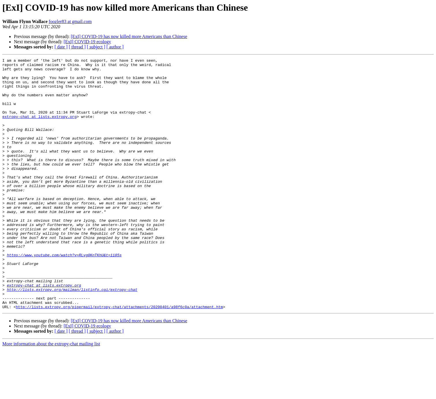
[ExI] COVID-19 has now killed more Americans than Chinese (129, 36)
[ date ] (61, 46)
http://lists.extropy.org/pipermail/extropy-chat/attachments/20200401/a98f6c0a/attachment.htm (119, 357)
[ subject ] (96, 46)
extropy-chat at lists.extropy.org (39, 128)
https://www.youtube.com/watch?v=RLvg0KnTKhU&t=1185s (64, 294)
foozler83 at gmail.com (70, 21)
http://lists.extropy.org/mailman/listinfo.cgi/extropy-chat (72, 336)
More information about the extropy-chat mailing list (51, 394)
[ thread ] (77, 46)
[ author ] (115, 46)
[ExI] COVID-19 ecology (87, 41)
